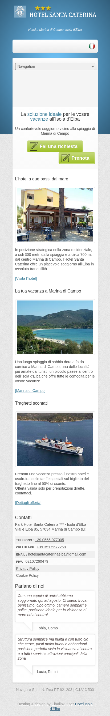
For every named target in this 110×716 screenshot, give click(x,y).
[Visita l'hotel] (26, 278)
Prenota (75, 158)
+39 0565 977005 (49, 540)
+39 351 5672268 (51, 547)
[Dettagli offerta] (28, 503)
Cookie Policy (27, 575)
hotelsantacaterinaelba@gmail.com (57, 554)
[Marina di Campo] (30, 390)
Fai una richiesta (54, 146)
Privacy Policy (27, 568)
